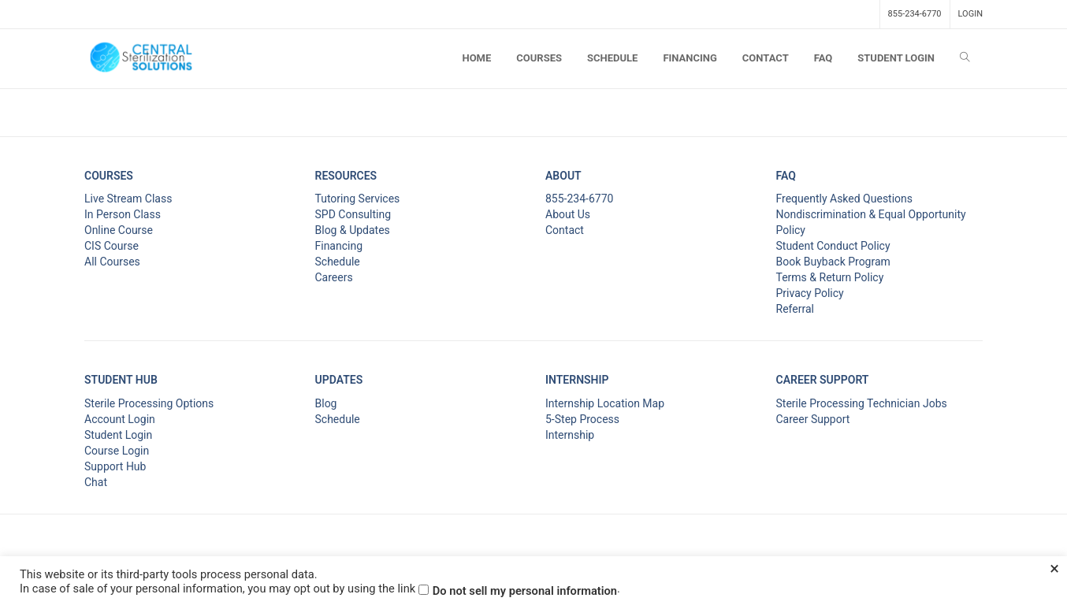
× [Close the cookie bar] (1054, 568)
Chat (95, 482)
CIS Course (111, 246)
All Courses (112, 261)
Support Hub (115, 466)
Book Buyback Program (833, 261)
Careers (334, 277)
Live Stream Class (128, 198)
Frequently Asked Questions (844, 198)
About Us (567, 214)
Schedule (337, 261)
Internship (569, 435)
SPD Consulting (353, 214)
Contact (564, 230)
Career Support (813, 419)
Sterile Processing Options (149, 403)
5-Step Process (582, 419)
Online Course (118, 230)
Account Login (119, 419)
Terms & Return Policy (830, 277)
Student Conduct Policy (833, 246)
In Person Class (122, 214)
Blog (326, 403)
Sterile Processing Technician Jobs (861, 403)
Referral (795, 309)
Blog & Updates (352, 230)
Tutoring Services (357, 198)
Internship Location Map (604, 403)
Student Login (118, 435)
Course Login (116, 450)
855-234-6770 (915, 14)
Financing (339, 246)
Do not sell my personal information (525, 591)
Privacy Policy (810, 293)
